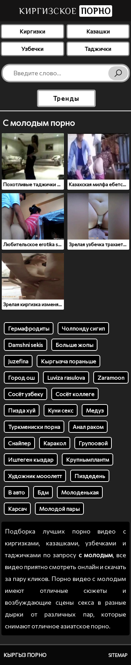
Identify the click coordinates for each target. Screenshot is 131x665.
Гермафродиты (28, 328)
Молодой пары (59, 508)
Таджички (98, 48)
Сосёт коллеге (75, 394)
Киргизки (32, 31)
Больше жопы (74, 344)
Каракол (54, 443)
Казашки (98, 31)
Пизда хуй (21, 410)
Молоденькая (80, 492)
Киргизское (65, 11)
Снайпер (19, 443)
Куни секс (60, 410)
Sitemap (118, 655)
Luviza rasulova (66, 377)
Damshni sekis (25, 344)
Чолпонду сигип (83, 328)
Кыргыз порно (24, 655)
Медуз (95, 410)
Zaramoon (110, 377)
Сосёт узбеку (25, 394)
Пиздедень (89, 476)
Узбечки (32, 48)
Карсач (17, 508)
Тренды (66, 98)
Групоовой (93, 443)
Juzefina (18, 361)
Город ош (21, 377)
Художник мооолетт (35, 476)
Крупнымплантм (87, 459)
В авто (16, 492)
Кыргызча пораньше (68, 361)
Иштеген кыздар (30, 459)
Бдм (43, 492)
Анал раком (88, 426)
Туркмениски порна (34, 426)
